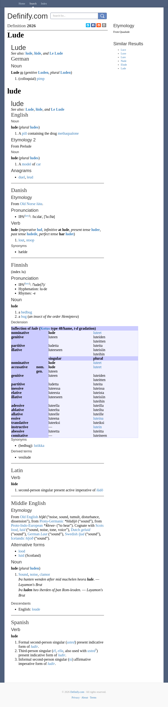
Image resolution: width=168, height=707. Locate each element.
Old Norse (27, 204)
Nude (123, 61)
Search (33, 3)
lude (29, 53)
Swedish (71, 534)
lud (39, 230)
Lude (30, 109)
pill (24, 133)
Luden (43, 72)
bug (24, 316)
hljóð (29, 538)
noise (34, 574)
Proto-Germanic (52, 521)
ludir (34, 646)
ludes (34, 127)
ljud (81, 534)
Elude (124, 64)
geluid (85, 530)
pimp (40, 79)
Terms (93, 697)
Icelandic (18, 538)
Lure (123, 57)
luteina (98, 418)
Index (44, 3)
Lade (123, 68)
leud (30, 177)
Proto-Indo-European (27, 525)
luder (95, 230)
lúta (39, 204)
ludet (70, 234)
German (34, 534)
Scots (100, 525)
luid (22, 530)
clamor (45, 574)
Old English (29, 517)
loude (36, 609)
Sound (23, 574)
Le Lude (56, 53)
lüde (37, 53)
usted (71, 642)
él (54, 651)
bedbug (26, 312)
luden (34, 568)
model (26, 164)
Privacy (76, 697)
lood (14, 530)
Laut (44, 534)
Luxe (123, 53)
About (84, 697)
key (27, 215)
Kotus (45, 328)
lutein (97, 427)
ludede (32, 234)
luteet (97, 333)
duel (21, 177)
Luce (123, 49)
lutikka (39, 445)
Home (22, 3)
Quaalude (125, 32)
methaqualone (68, 133)
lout (21, 240)
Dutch (75, 530)
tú (70, 659)
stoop (30, 240)
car (38, 164)
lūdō (100, 490)
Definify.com (77, 692)
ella (60, 651)
